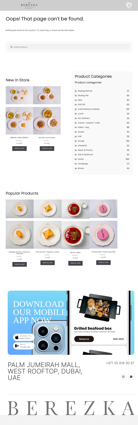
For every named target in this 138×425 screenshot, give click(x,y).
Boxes (81, 168)
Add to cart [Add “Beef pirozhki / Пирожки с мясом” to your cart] (47, 262)
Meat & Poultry (85, 150)
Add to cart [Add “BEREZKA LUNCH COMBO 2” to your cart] (19, 148)
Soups (81, 132)
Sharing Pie (83, 95)
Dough (81, 141)
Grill (79, 136)
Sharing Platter (85, 91)
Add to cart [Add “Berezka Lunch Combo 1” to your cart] (47, 148)
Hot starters (84, 118)
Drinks (81, 159)
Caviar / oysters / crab (89, 123)
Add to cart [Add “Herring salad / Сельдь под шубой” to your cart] (103, 262)
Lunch (81, 114)
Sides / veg (83, 127)
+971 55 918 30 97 (120, 363)
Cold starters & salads (89, 109)
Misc (80, 100)
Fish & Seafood (85, 154)
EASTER (81, 104)
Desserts (82, 145)
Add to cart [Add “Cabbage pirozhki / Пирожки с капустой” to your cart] (20, 264)
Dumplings (83, 164)
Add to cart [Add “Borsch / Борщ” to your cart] (75, 263)
